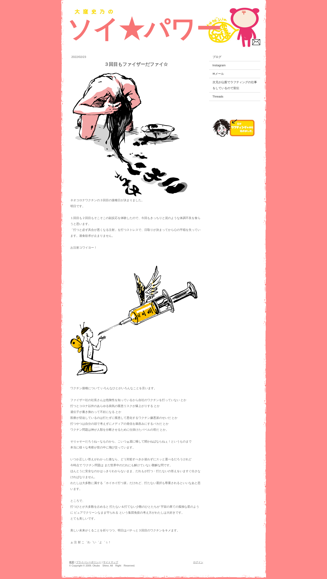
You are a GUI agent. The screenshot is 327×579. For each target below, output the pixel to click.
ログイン (198, 562)
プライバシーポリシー (88, 562)
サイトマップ (110, 562)
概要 (71, 562)
